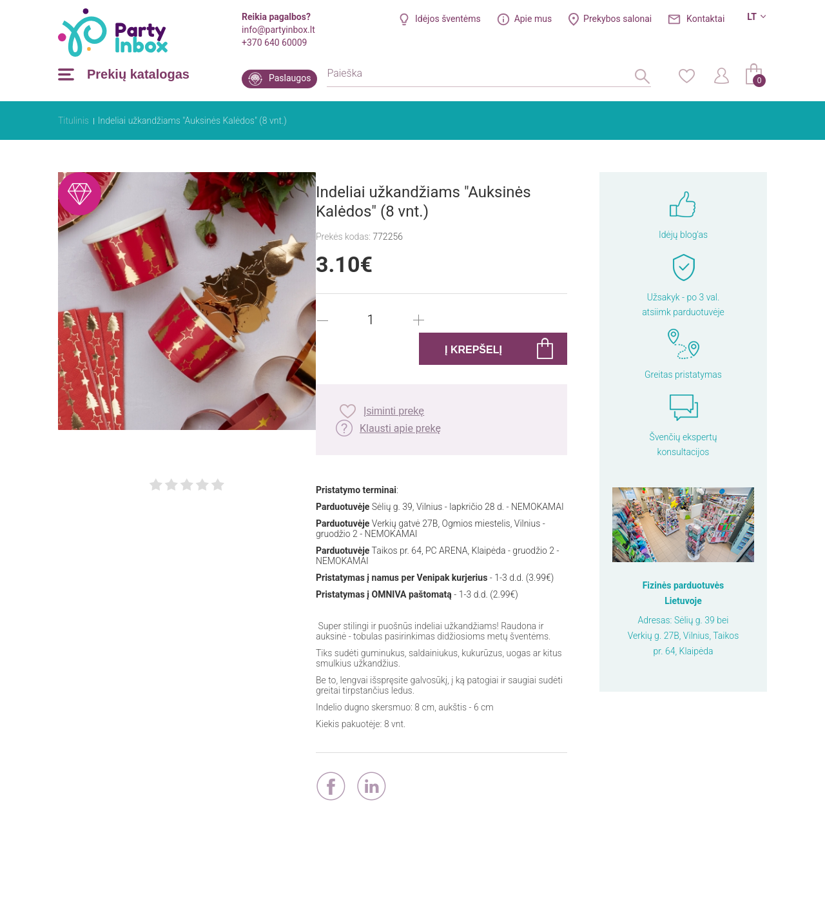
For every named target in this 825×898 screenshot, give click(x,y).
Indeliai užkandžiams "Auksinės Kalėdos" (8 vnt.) (192, 120)
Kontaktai (705, 19)
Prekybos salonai (617, 19)
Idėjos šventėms (448, 19)
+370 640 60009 (274, 42)
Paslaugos (290, 78)
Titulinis (73, 120)
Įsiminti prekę (394, 410)
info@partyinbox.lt (278, 29)
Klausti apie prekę (400, 428)
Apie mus (533, 19)
